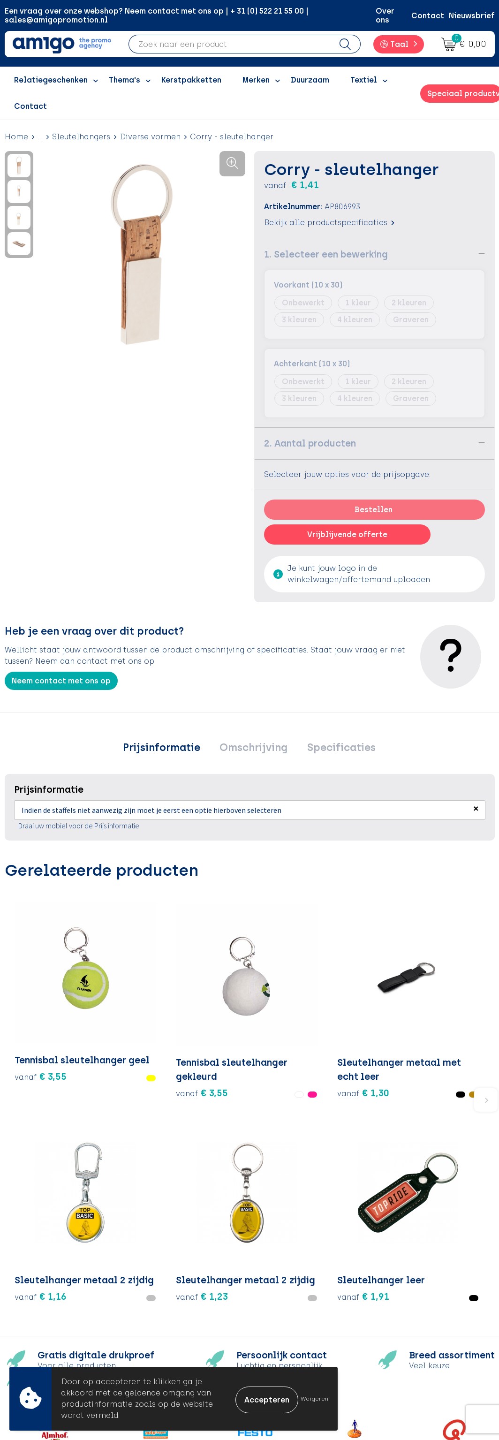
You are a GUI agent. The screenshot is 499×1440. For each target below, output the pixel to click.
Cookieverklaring (417, 1282)
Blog (152, 1353)
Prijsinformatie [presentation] (166, 748)
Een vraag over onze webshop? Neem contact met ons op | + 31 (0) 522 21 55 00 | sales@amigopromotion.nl (157, 15)
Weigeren (314, 1398)
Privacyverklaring (418, 1296)
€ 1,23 (356, 1034)
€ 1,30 (193, 1034)
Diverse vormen (150, 136)
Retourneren (287, 1296)
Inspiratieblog (171, 1282)
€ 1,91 (438, 1020)
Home (16, 136)
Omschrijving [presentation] (253, 748)
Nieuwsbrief (472, 15)
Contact (427, 15)
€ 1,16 (274, 1034)
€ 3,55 (30, 1034)
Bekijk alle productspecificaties (329, 222)
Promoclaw (166, 1310)
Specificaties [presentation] (336, 748)
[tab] (166, 748)
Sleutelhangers (81, 136)
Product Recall (292, 1324)
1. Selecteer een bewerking (326, 253)
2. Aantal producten (310, 442)
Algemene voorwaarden (430, 1267)
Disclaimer (405, 1310)
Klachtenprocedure (301, 1310)
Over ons (385, 15)
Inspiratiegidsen (175, 1296)
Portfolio (161, 1338)
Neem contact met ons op (61, 680)
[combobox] (230, 44)
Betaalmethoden (296, 1282)
